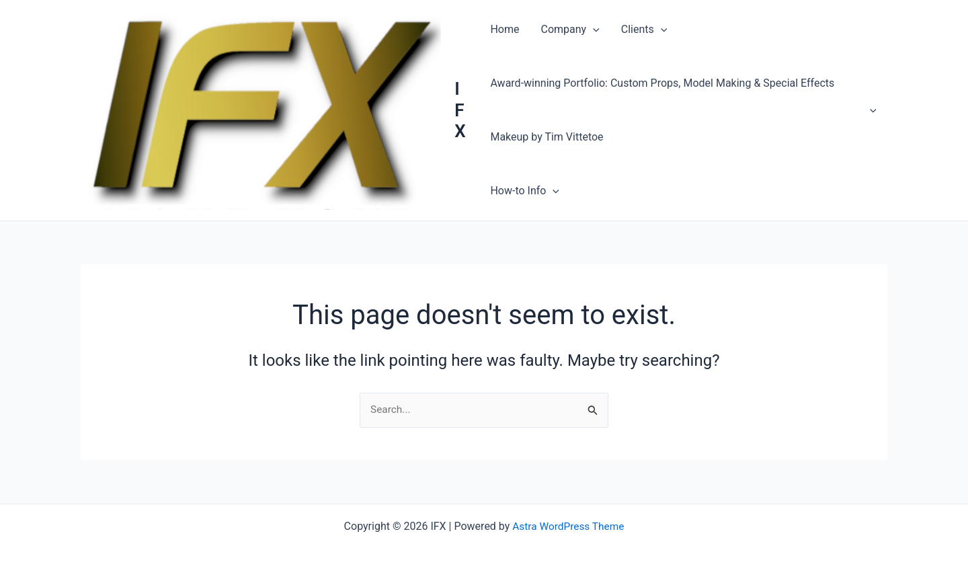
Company (569, 29)
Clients (644, 29)
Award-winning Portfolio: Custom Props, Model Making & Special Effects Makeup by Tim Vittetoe (683, 110)
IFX (459, 110)
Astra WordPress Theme (568, 526)
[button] (593, 29)
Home (504, 29)
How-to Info (524, 191)
